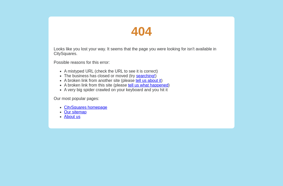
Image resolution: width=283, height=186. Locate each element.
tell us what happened (148, 85)
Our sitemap (75, 112)
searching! (145, 76)
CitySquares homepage (85, 107)
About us (72, 116)
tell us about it (148, 80)
